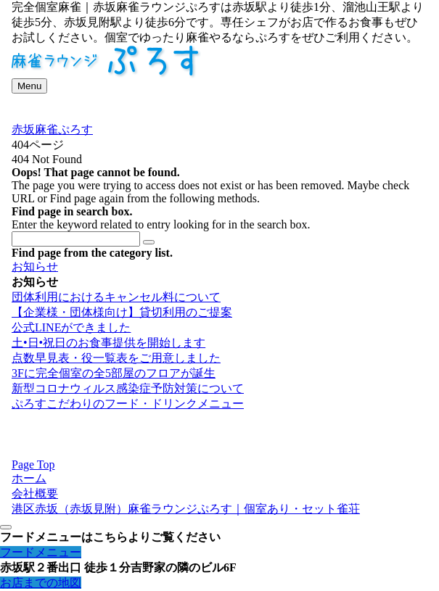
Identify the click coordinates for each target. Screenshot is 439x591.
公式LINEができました (71, 327)
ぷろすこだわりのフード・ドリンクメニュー (128, 403)
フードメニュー (40, 552)
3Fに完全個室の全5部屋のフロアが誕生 (114, 373)
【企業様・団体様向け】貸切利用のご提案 (122, 312)
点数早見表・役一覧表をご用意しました (116, 358)
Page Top (33, 464)
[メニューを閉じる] (6, 527)
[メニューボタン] (29, 86)
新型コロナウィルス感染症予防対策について (128, 388)
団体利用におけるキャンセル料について (116, 297)
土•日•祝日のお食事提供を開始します (108, 342)
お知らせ (35, 266)
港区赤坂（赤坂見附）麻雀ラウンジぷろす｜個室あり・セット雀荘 (186, 509)
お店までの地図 (40, 582)
